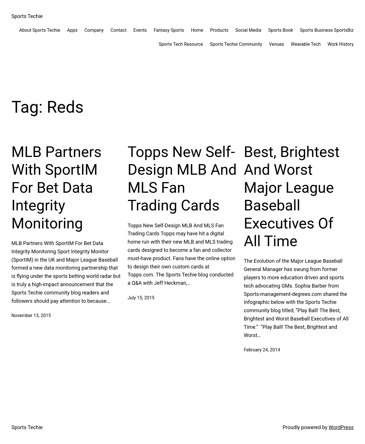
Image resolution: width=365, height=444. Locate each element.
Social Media (248, 30)
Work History (341, 44)
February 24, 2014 (262, 350)
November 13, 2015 (31, 315)
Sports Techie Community (236, 44)
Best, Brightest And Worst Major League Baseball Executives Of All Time (292, 196)
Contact (119, 30)
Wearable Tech (306, 44)
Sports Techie (27, 16)
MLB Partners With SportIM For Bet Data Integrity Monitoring (56, 187)
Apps (72, 30)
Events (140, 30)
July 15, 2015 (141, 297)
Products (219, 30)
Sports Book (280, 30)
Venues (276, 44)
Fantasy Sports (169, 30)
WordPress (341, 427)
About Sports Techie (39, 30)
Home (197, 30)
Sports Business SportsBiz (327, 30)
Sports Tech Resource (181, 44)
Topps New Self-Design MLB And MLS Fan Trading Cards (182, 178)
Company (94, 30)
